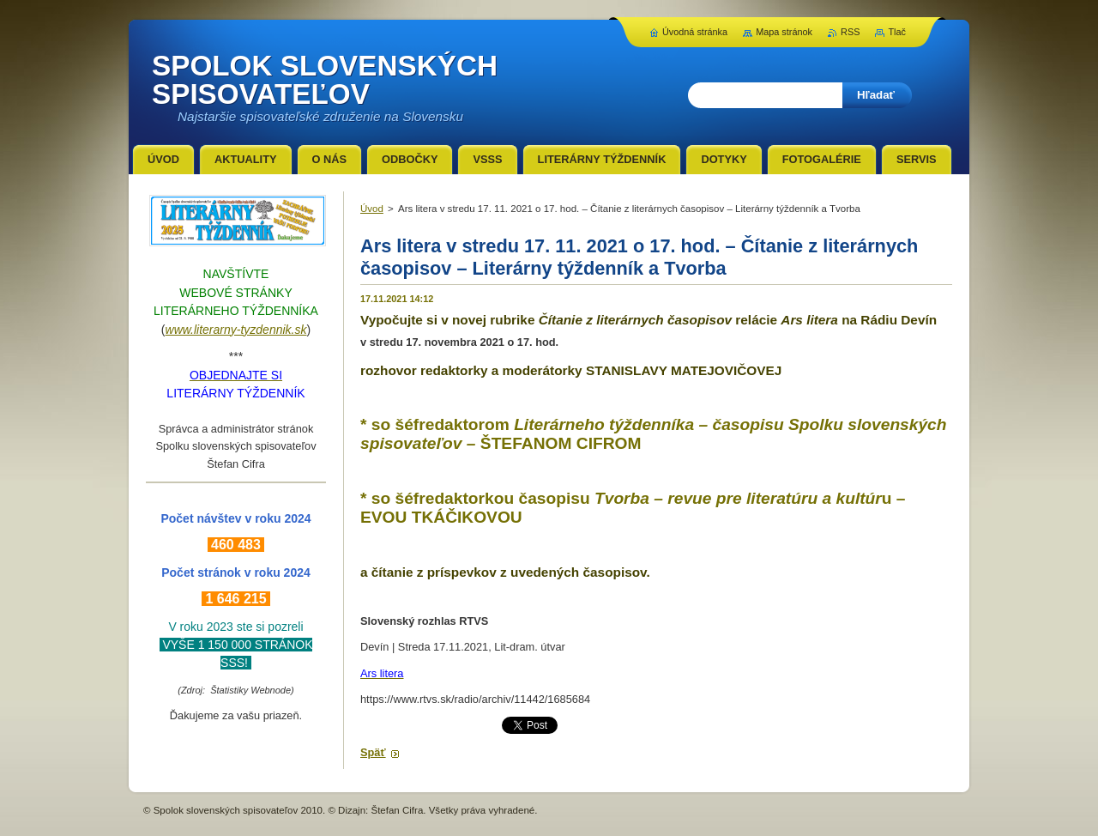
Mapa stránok (784, 32)
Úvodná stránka (694, 32)
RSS (850, 32)
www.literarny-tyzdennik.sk (236, 329)
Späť (373, 752)
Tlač (897, 32)
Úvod (371, 208)
